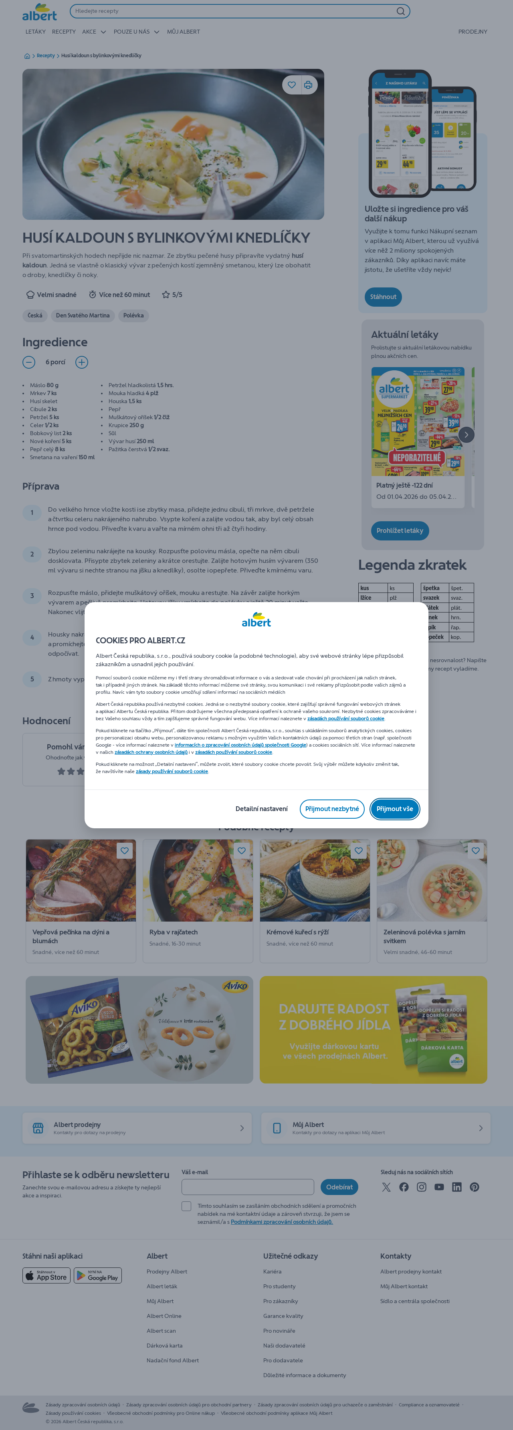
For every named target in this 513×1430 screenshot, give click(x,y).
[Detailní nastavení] (261, 809)
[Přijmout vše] (395, 809)
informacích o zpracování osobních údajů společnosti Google (240, 745)
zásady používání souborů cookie (172, 771)
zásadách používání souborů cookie (345, 718)
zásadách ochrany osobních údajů (151, 752)
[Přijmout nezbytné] (332, 809)
